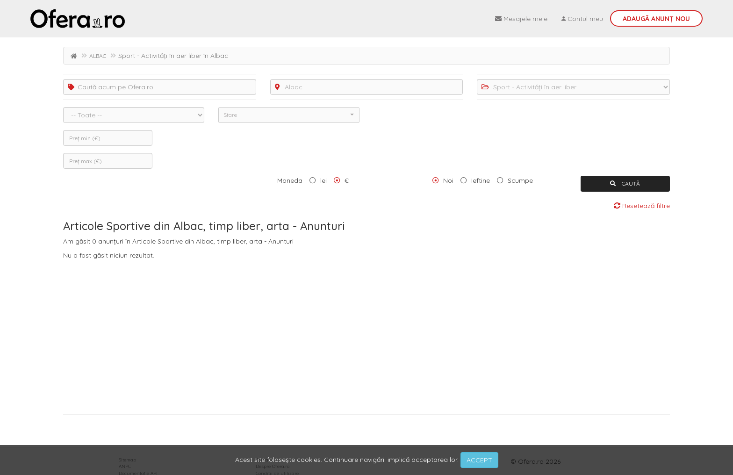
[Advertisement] (366, 334)
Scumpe (520, 180)
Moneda (289, 180)
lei (323, 180)
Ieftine (480, 180)
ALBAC (97, 55)
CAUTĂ (625, 183)
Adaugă (656, 18)
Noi (448, 180)
